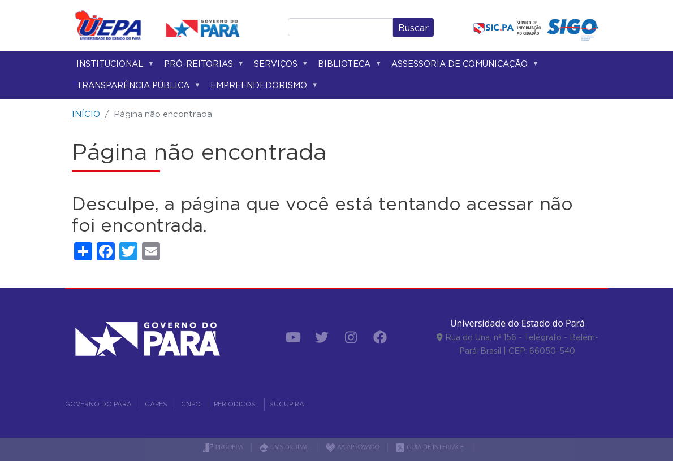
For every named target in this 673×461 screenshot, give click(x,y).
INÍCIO (86, 114)
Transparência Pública (136, 87)
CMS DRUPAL (284, 446)
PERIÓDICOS (235, 404)
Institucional (113, 65)
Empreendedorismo (262, 87)
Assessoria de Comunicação (463, 65)
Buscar (413, 28)
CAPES (156, 404)
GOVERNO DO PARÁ (98, 404)
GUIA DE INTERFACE (430, 446)
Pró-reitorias (201, 65)
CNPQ (191, 404)
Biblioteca (347, 65)
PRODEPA (223, 446)
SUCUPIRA (286, 404)
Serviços (279, 65)
